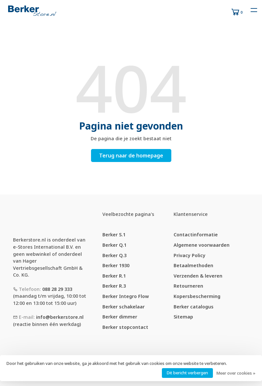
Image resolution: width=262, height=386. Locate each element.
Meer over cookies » (235, 373)
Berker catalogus (194, 307)
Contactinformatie (196, 234)
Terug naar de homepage (131, 155)
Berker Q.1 (114, 245)
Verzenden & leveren (198, 276)
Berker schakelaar (123, 307)
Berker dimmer (119, 317)
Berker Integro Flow (125, 296)
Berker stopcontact (125, 327)
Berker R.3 (114, 286)
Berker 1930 (115, 265)
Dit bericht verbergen (187, 373)
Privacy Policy (189, 255)
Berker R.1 (114, 276)
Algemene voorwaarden (201, 245)
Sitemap (183, 317)
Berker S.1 (113, 234)
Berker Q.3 (114, 255)
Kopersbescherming (197, 296)
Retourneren (188, 286)
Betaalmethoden (193, 265)
